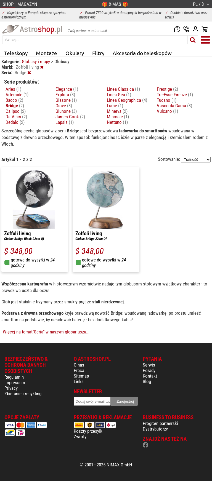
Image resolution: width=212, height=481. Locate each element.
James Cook (70, 116)
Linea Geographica (127, 100)
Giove (63, 105)
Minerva (117, 111)
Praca (79, 370)
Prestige (167, 89)
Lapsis (64, 122)
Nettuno (117, 122)
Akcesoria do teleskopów (142, 53)
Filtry (98, 53)
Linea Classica (123, 89)
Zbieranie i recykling (22, 393)
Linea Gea (119, 94)
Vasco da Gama (174, 105)
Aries (13, 89)
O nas (79, 365)
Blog (147, 381)
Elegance (66, 89)
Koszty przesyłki (89, 431)
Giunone (66, 111)
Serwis (149, 365)
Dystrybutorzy (155, 429)
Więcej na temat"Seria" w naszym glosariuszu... (46, 332)
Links (79, 381)
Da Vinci (16, 116)
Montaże (46, 53)
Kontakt (150, 376)
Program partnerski (160, 423)
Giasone (66, 100)
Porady (149, 370)
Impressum (14, 382)
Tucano (166, 100)
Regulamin (14, 377)
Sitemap (81, 376)
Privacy (11, 388)
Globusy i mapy (36, 61)
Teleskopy (16, 53)
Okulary (74, 53)
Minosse (118, 116)
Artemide (17, 94)
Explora (65, 94)
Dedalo (15, 122)
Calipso (16, 111)
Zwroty (80, 436)
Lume (115, 105)
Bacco (14, 100)
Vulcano (167, 111)
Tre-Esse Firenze (175, 94)
